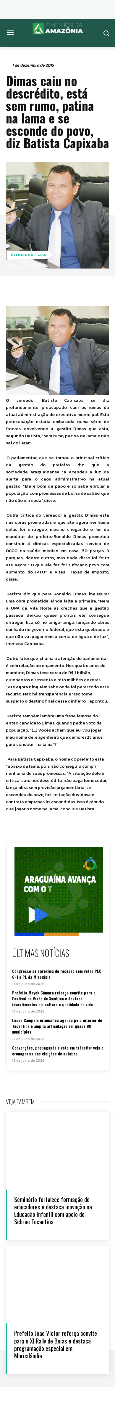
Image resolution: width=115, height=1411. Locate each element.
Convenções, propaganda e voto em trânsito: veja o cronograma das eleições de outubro (57, 1050)
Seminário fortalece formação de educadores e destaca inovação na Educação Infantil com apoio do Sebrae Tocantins (53, 1210)
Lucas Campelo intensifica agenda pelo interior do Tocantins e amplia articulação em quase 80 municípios (57, 1026)
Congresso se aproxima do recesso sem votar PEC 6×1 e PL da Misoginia (56, 974)
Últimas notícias (29, 255)
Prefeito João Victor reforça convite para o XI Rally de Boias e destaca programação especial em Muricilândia (55, 1344)
